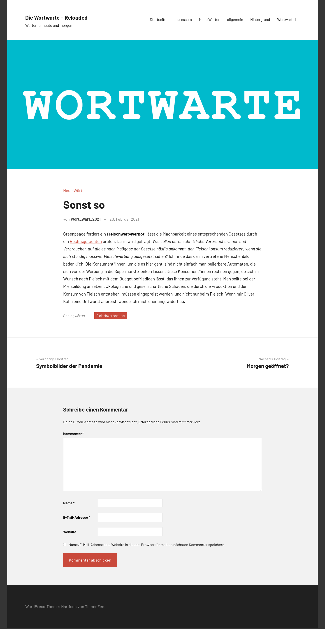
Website (69, 532)
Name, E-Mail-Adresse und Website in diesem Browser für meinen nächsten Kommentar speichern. (147, 545)
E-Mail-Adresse (76, 518)
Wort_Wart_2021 (85, 219)
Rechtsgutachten (86, 241)
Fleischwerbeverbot (113, 316)
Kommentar (73, 434)
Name (68, 504)
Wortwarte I (286, 19)
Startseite (158, 19)
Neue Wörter (209, 19)
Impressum (183, 19)
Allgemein (235, 19)
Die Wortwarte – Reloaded (71, 16)
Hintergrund (260, 19)
